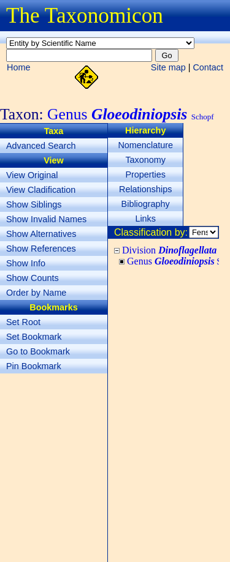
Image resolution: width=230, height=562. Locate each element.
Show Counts (32, 278)
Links (145, 218)
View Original (32, 175)
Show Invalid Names (46, 219)
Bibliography (145, 204)
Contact (208, 67)
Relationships (145, 189)
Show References (41, 248)
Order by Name (36, 293)
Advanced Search (41, 146)
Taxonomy (145, 160)
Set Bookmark (33, 337)
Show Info (25, 263)
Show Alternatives (41, 234)
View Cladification (40, 190)
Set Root (23, 322)
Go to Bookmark (38, 351)
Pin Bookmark (33, 366)
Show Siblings (33, 204)
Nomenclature (145, 145)
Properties (145, 174)
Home (18, 67)
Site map (168, 67)
